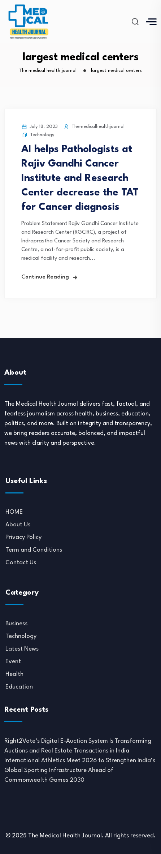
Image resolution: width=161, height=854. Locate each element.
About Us (17, 525)
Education (19, 687)
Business (16, 624)
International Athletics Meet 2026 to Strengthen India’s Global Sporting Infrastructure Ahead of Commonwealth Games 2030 (79, 770)
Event (13, 662)
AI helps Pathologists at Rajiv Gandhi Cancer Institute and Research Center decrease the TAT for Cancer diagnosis (80, 178)
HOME (14, 512)
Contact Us (20, 563)
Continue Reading (45, 277)
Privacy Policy (23, 537)
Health (14, 674)
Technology (42, 135)
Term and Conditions (33, 550)
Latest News (22, 649)
